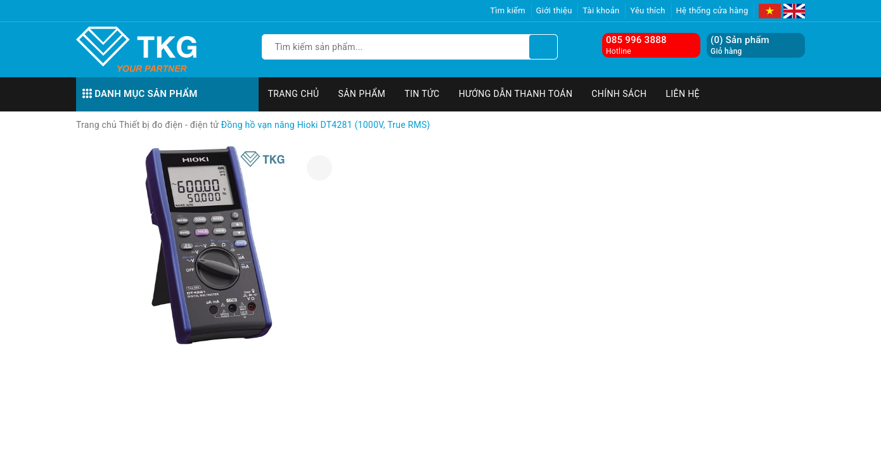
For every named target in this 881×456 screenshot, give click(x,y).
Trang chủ (293, 94)
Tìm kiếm (507, 10)
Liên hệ (683, 94)
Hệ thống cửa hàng (712, 10)
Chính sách (618, 94)
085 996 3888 (636, 40)
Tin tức (422, 94)
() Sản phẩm (740, 45)
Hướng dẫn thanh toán (516, 94)
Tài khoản (600, 10)
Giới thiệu (554, 10)
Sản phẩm (362, 94)
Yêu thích (648, 10)
